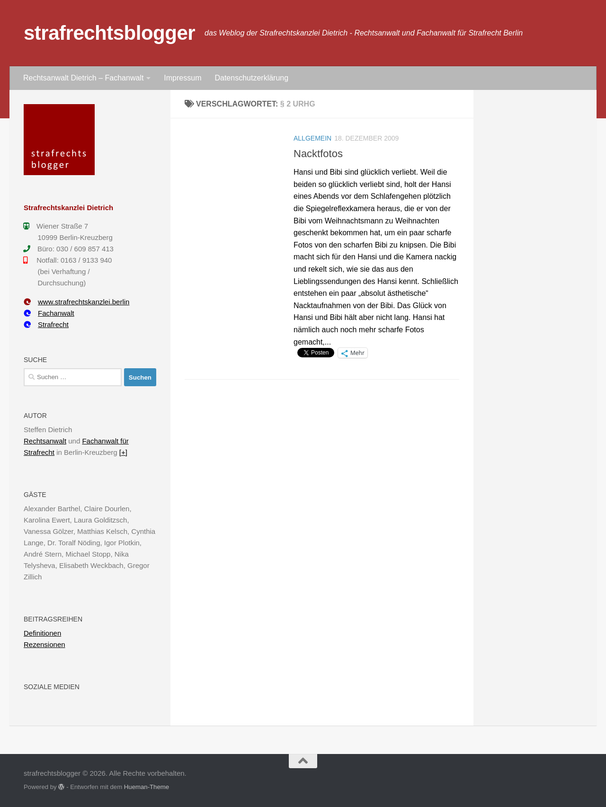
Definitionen (42, 633)
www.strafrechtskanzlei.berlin (76, 302)
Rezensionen (44, 644)
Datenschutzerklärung (251, 78)
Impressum (182, 78)
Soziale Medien (52, 687)
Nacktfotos (318, 154)
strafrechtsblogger (109, 33)
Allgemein (312, 138)
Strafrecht (46, 324)
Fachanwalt (49, 313)
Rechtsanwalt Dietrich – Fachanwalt (83, 78)
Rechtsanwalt (45, 441)
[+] (123, 452)
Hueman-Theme (146, 786)
